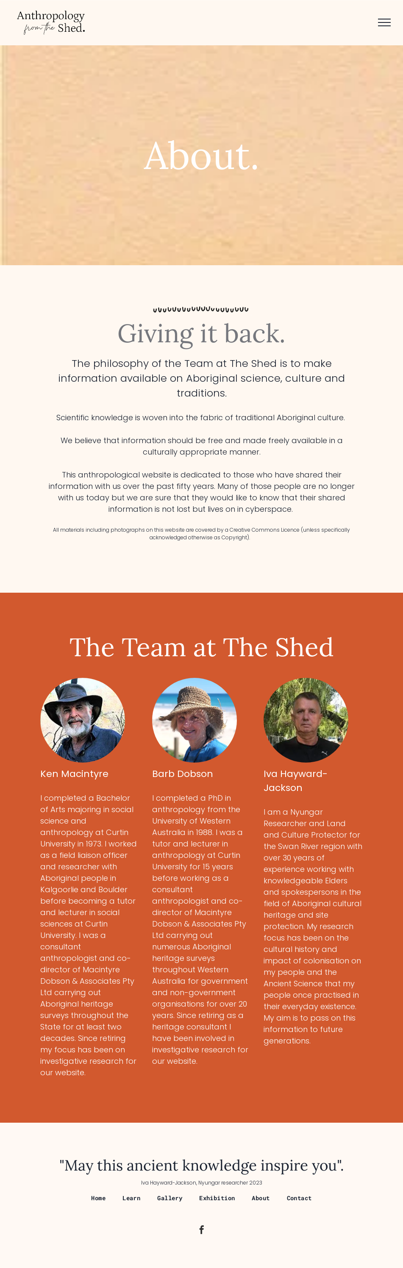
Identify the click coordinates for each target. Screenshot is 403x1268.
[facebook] (201, 1231)
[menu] (384, 22)
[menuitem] (98, 1198)
